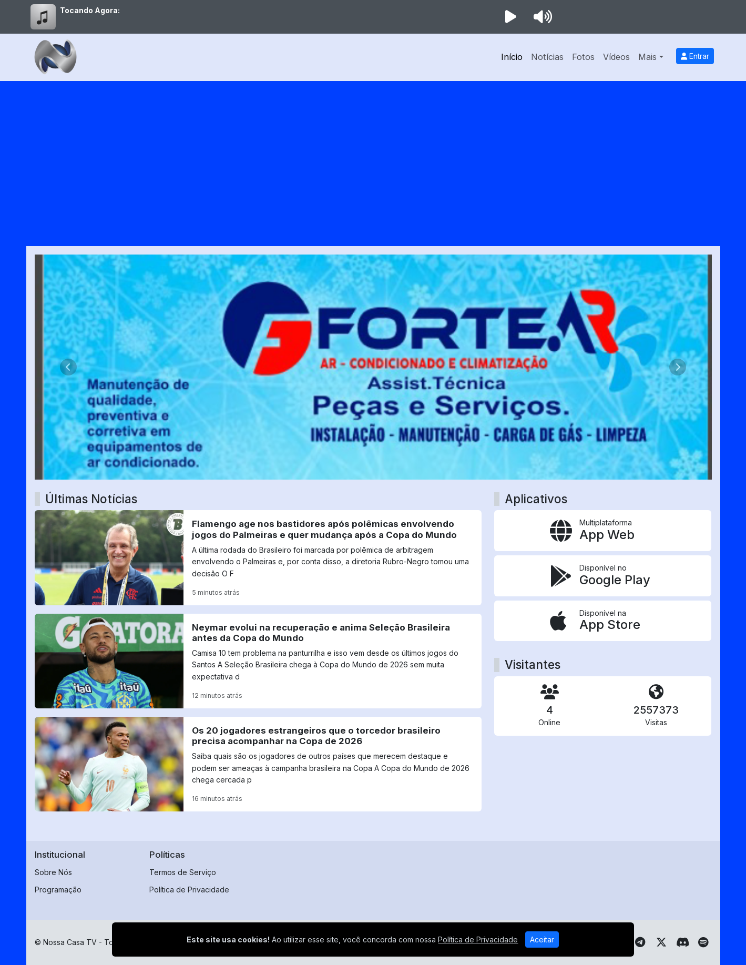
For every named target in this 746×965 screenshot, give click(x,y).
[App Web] (602, 530)
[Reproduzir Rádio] (511, 16)
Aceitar (542, 939)
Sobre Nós (53, 872)
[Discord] (682, 942)
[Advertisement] (373, 159)
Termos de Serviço (182, 872)
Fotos (583, 57)
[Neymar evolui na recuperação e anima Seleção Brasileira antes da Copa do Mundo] (258, 661)
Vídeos (616, 57)
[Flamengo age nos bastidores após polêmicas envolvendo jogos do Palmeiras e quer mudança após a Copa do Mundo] (258, 557)
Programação (58, 889)
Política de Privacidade (189, 889)
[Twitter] (661, 942)
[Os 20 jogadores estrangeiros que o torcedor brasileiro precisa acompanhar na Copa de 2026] (258, 764)
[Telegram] (640, 942)
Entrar (695, 56)
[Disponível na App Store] (602, 621)
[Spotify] (703, 942)
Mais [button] (647, 57)
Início (512, 57)
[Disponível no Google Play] (602, 575)
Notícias (547, 57)
